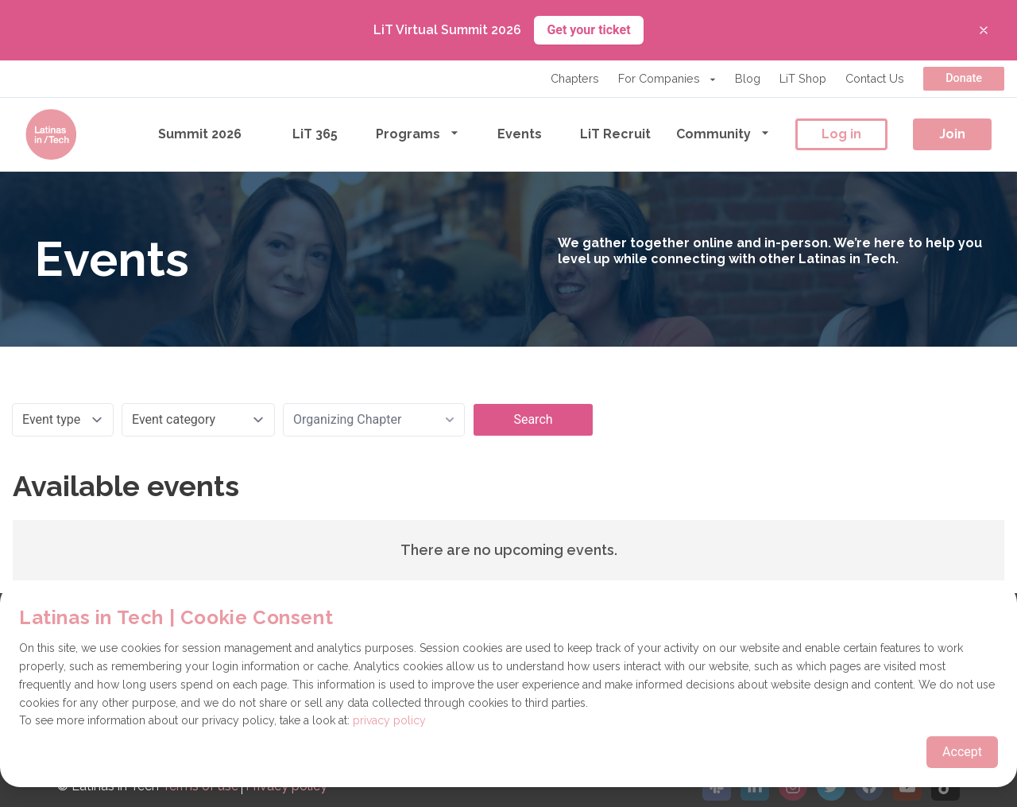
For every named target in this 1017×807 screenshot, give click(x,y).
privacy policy (389, 720)
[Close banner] (984, 30)
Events (519, 134)
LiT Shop (802, 78)
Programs (417, 133)
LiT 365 (315, 134)
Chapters (575, 78)
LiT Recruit (615, 134)
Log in (841, 134)
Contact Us (874, 78)
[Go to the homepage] (50, 134)
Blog (747, 78)
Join (952, 134)
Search (532, 419)
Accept (962, 751)
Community (723, 133)
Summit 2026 (200, 134)
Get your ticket (588, 29)
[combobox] (374, 420)
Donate (963, 78)
